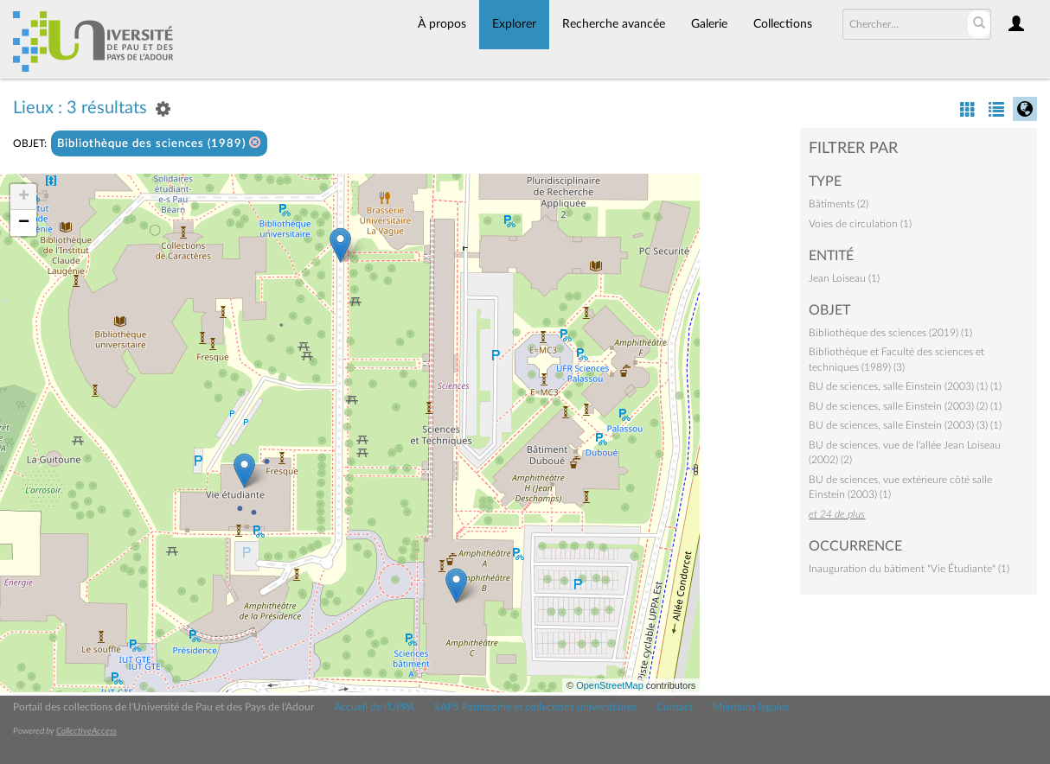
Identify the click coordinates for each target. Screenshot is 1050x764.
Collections (782, 24)
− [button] (23, 223)
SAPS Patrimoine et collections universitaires (535, 707)
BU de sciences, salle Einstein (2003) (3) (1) (905, 425)
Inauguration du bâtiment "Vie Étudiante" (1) (909, 568)
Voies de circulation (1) (860, 224)
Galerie (709, 24)
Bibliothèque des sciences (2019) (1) (890, 333)
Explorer (514, 24)
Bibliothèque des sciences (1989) (159, 143)
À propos (442, 24)
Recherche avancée (613, 24)
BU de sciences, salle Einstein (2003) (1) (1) (905, 386)
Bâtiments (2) (838, 204)
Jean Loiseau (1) (844, 278)
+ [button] (23, 197)
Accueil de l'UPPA (374, 707)
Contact (674, 707)
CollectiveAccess (86, 731)
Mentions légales (751, 707)
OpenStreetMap (609, 685)
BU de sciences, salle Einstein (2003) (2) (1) (905, 406)
